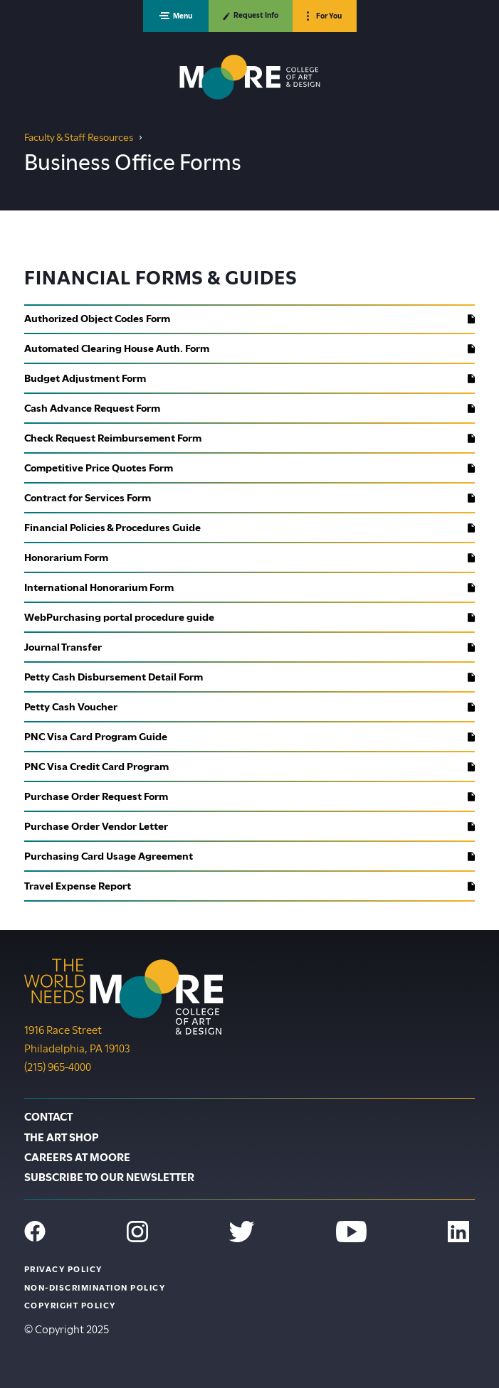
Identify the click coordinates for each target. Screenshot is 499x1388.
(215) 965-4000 (57, 1066)
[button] (176, 16)
